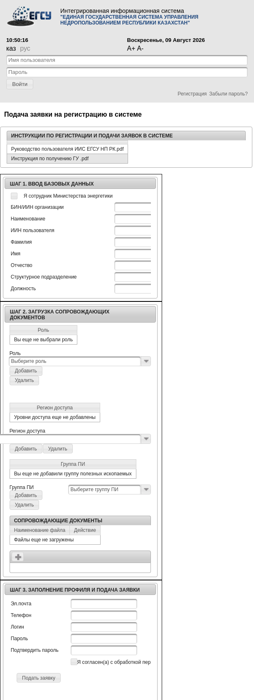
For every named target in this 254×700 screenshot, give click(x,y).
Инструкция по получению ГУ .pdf (50, 159)
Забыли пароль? (228, 94)
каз (11, 48)
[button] (19, 84)
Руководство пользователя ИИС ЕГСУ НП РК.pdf (67, 149)
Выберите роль (28, 361)
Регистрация (192, 94)
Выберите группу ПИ (94, 489)
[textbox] (127, 60)
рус (25, 48)
